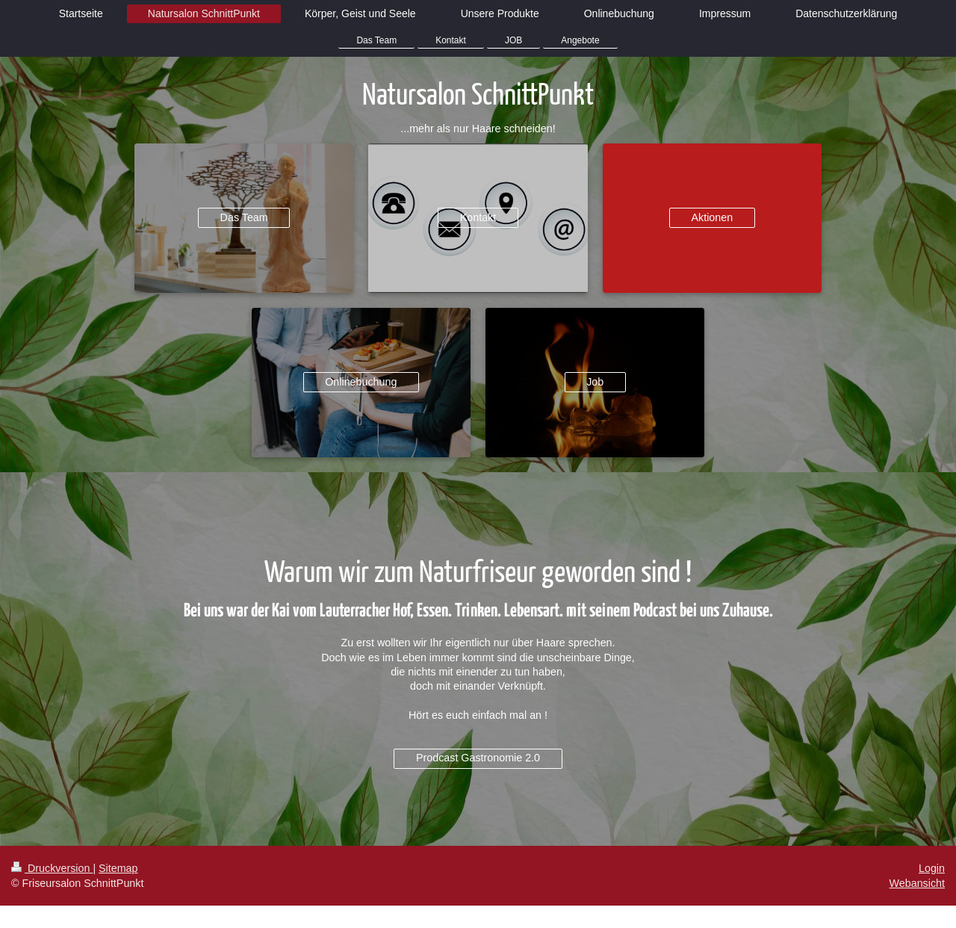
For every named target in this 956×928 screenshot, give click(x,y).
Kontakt (478, 217)
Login (932, 868)
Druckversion (52, 868)
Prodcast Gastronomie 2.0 (478, 758)
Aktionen (712, 217)
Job (594, 382)
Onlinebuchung (361, 382)
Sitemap (118, 868)
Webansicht (917, 883)
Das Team (244, 217)
